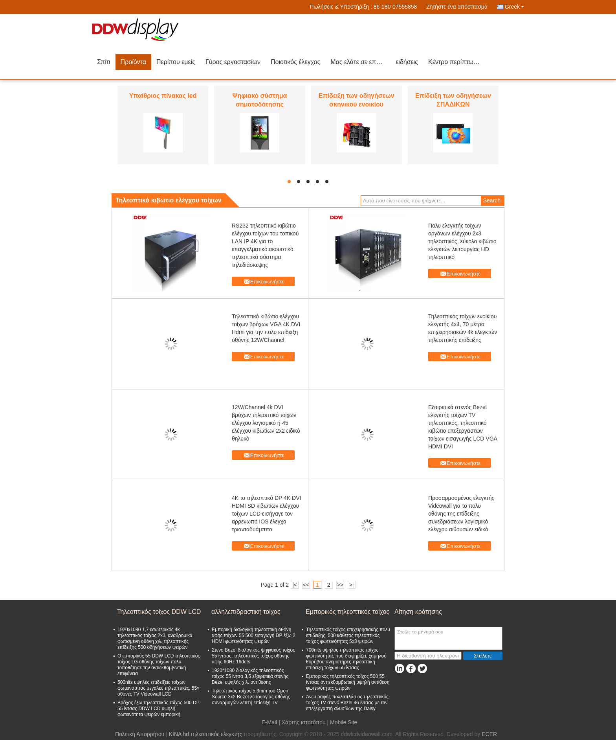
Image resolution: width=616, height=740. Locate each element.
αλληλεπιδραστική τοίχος (245, 611)
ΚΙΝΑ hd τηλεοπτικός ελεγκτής (205, 734)
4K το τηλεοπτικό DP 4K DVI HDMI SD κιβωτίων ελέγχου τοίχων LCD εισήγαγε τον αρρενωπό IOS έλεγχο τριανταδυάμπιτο (266, 514)
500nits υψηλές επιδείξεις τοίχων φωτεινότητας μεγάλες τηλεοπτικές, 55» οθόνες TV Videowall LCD (158, 688)
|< (294, 585)
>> (340, 585)
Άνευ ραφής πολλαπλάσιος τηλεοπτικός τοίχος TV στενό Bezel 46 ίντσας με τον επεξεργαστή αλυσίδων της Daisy (347, 702)
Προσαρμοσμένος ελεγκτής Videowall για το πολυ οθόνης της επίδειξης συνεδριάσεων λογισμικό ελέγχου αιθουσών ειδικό (461, 514)
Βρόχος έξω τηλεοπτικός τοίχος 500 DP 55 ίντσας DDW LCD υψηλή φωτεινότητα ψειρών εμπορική (158, 708)
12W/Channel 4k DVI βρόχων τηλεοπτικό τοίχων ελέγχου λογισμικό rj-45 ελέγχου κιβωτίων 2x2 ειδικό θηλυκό (266, 423)
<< (306, 585)
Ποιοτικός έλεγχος (295, 62)
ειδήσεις (407, 62)
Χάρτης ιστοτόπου (304, 722)
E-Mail (269, 722)
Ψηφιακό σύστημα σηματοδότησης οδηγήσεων (259, 104)
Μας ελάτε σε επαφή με (360, 62)
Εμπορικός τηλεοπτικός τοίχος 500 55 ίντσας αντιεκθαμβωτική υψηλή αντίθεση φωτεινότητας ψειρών (348, 682)
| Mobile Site (342, 722)
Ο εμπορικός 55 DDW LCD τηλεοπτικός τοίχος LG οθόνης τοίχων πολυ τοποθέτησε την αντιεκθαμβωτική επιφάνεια (158, 664)
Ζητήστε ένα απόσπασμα (457, 7)
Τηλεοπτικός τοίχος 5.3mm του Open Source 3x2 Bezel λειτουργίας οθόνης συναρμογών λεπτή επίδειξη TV (251, 696)
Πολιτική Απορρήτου (139, 734)
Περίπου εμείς (175, 62)
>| (351, 585)
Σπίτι (103, 62)
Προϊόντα (133, 62)
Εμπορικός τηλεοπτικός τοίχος (347, 611)
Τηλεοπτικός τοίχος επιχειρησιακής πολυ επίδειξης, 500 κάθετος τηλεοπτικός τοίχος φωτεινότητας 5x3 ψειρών (348, 635)
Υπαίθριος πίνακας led (163, 95)
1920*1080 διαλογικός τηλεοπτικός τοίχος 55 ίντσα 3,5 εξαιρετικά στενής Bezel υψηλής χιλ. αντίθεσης (250, 676)
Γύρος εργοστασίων (232, 62)
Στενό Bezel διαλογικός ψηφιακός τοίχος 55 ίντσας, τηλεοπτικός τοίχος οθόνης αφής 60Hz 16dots (253, 656)
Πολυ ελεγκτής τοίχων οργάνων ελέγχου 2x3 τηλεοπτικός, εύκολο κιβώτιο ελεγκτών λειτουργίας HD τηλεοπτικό (462, 241)
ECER (489, 734)
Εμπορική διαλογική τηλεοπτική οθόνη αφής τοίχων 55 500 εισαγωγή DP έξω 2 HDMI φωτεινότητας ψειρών (253, 635)
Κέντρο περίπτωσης (456, 62)
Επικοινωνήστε (267, 282)
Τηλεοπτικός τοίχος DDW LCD (159, 611)
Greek (514, 7)
